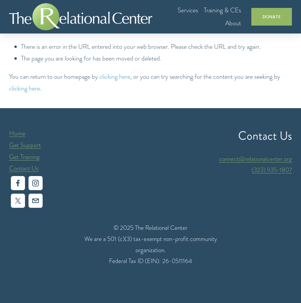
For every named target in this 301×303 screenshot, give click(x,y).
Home (17, 133)
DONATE (271, 17)
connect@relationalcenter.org (255, 159)
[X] (18, 201)
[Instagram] (36, 183)
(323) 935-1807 (272, 169)
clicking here (114, 76)
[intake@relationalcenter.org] (36, 201)
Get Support (25, 145)
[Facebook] (18, 183)
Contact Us (24, 168)
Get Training (24, 156)
